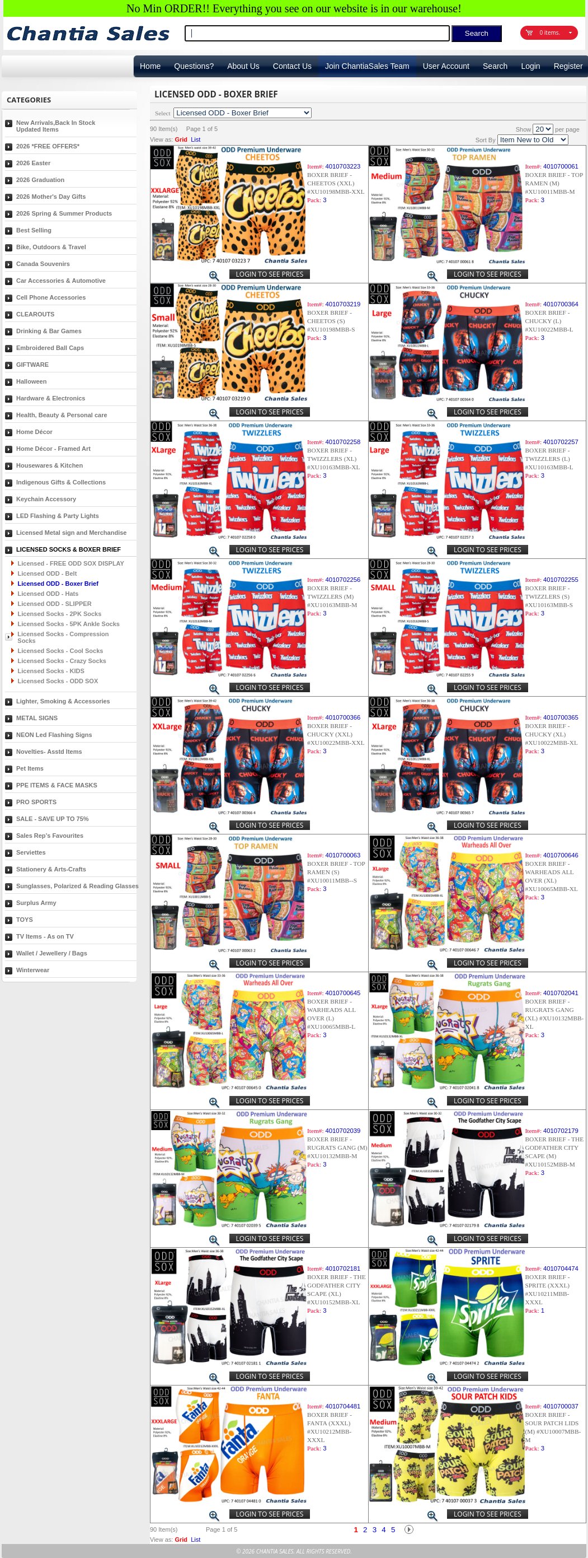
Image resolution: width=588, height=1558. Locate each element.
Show (523, 129)
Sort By (486, 140)
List (195, 139)
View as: (161, 139)
